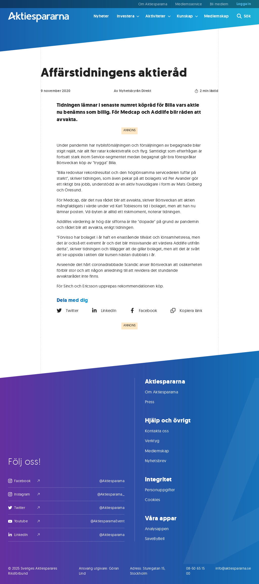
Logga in (243, 4)
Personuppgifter (165, 489)
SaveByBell (160, 538)
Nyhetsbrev (160, 460)
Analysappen (162, 528)
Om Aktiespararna (152, 4)
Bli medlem (219, 4)
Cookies (157, 499)
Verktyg (157, 440)
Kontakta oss (162, 430)
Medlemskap (216, 16)
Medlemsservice (188, 4)
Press (155, 401)
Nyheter (101, 16)
